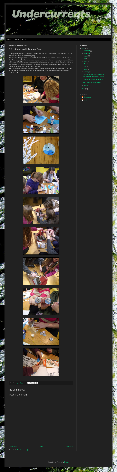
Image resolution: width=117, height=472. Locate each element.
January (86, 85)
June (85, 61)
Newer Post (13, 446)
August (86, 56)
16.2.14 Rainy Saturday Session (92, 79)
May (85, 64)
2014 (83, 48)
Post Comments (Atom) (24, 450)
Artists (24, 39)
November (87, 51)
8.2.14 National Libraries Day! (92, 82)
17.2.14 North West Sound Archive (93, 77)
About (17, 39)
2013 (83, 89)
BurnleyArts (87, 97)
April (85, 66)
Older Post (69, 446)
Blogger (66, 462)
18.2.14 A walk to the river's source (93, 74)
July (85, 58)
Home (9, 39)
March (86, 69)
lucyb (85, 100)
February (86, 72)
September (87, 53)
